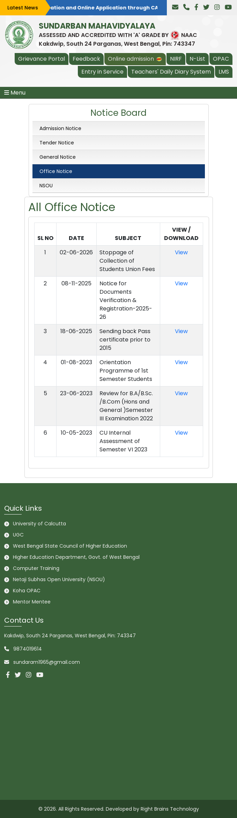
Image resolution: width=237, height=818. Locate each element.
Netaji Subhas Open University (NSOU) (59, 579)
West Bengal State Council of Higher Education (70, 545)
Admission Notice (59, 128)
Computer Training (36, 568)
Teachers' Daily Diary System (171, 72)
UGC (18, 534)
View (181, 252)
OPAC (221, 59)
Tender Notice (56, 142)
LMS (224, 72)
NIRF (176, 59)
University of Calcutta (39, 523)
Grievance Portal (41, 59)
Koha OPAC (26, 590)
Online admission (135, 59)
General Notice (57, 156)
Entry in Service (102, 72)
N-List (197, 59)
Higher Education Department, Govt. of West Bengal (76, 557)
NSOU (45, 185)
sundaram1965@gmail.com (46, 662)
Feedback (86, 59)
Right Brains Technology (170, 808)
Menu (14, 93)
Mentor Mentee (32, 601)
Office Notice (55, 171)
